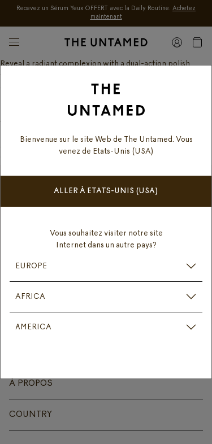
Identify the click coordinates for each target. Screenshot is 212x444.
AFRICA (30, 297)
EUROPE (31, 266)
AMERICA (33, 327)
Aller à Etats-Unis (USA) (106, 191)
